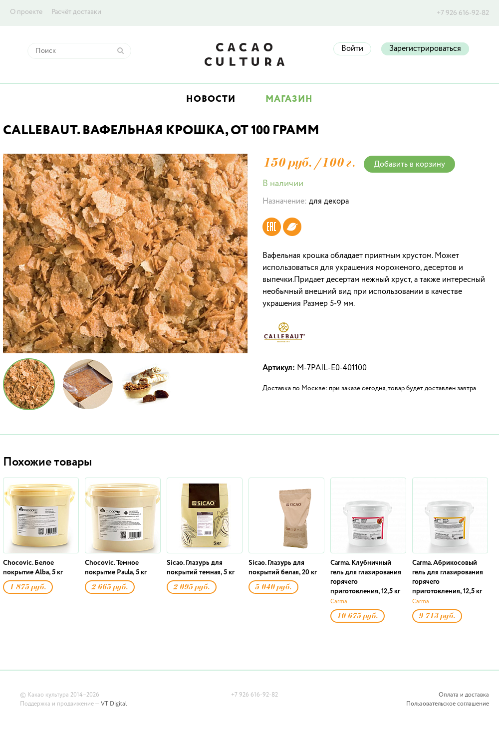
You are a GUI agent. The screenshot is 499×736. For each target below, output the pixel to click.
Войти (352, 49)
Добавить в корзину (409, 165)
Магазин (289, 99)
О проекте (26, 11)
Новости (211, 99)
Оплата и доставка (464, 695)
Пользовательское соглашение (447, 704)
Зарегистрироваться (425, 49)
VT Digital (114, 704)
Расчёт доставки (76, 11)
